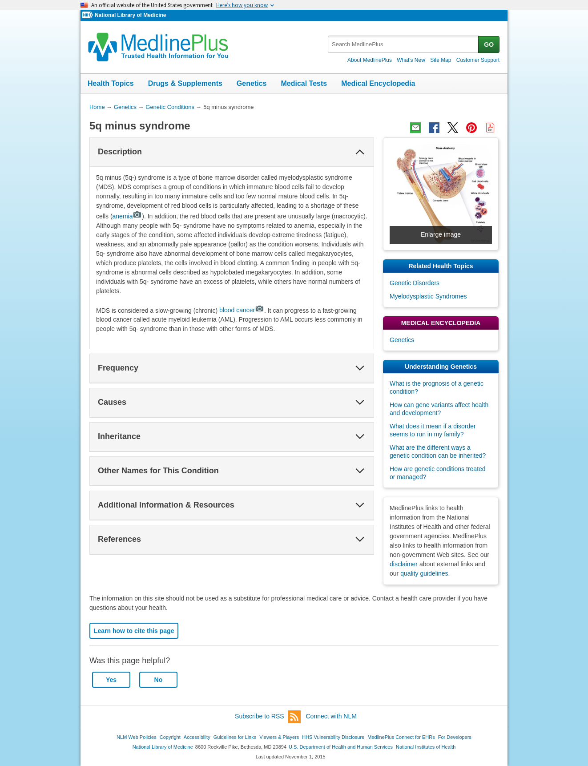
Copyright (170, 737)
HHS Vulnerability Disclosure (333, 737)
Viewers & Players (279, 737)
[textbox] (403, 44)
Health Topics (111, 83)
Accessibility (197, 737)
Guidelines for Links (234, 737)
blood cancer (241, 310)
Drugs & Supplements (185, 83)
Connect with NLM (331, 716)
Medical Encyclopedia (378, 83)
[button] (359, 152)
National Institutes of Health (425, 747)
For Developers (454, 737)
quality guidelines (424, 573)
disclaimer (404, 564)
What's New (411, 60)
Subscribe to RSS (268, 716)
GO (489, 44)
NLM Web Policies (137, 737)
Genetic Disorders (414, 282)
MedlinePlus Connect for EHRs (401, 737)
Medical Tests (304, 83)
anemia (127, 216)
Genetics (252, 83)
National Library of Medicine (130, 15)
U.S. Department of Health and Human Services (341, 747)
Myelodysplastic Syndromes (428, 296)
